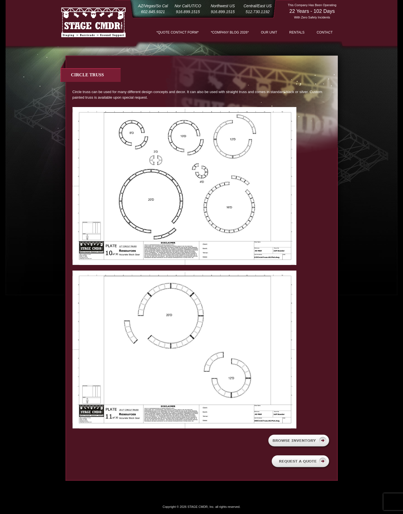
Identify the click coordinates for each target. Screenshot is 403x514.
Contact (324, 32)
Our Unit (269, 32)
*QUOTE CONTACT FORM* (177, 32)
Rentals (296, 32)
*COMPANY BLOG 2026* (230, 32)
